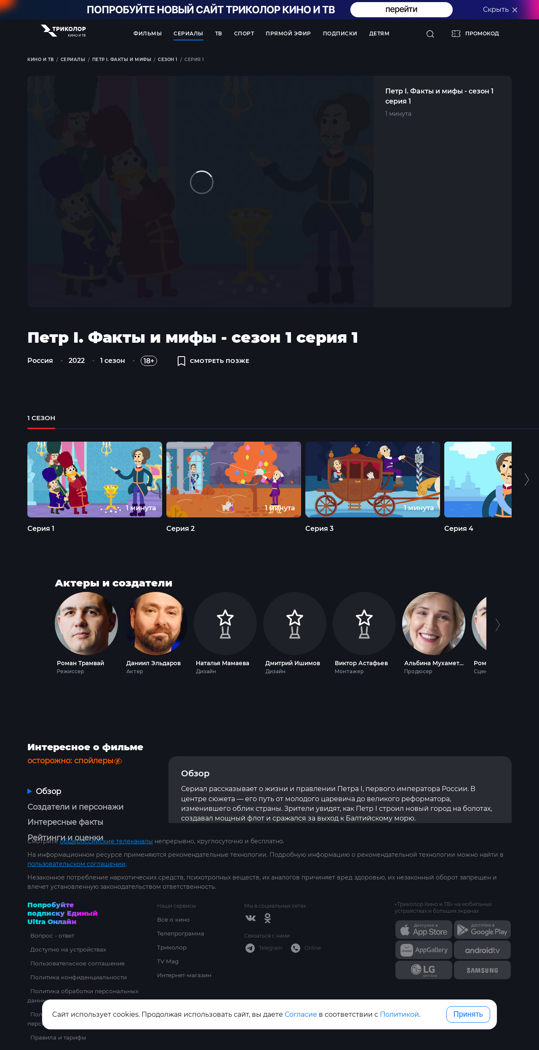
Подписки (340, 33)
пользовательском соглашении (76, 846)
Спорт (244, 33)
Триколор (172, 930)
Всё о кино (174, 902)
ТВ (218, 33)
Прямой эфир (288, 33)
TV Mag (168, 944)
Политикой (399, 1014)
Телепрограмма (181, 916)
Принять (468, 1014)
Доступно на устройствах (66, 932)
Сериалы (188, 33)
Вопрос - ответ (50, 918)
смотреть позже (216, 363)
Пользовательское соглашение (76, 946)
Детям (379, 33)
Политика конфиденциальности (77, 960)
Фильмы (147, 33)
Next (497, 639)
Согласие (301, 1014)
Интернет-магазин (186, 958)
